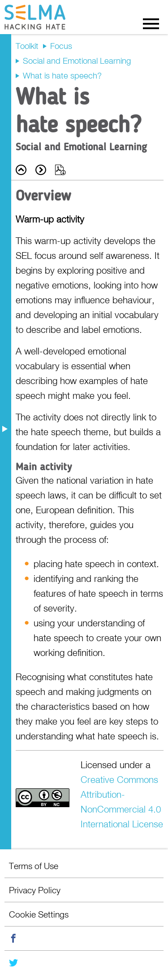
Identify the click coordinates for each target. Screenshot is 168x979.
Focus (61, 46)
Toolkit (27, 46)
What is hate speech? (62, 75)
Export (60, 170)
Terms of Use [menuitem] (33, 866)
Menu (151, 23)
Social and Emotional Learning (77, 61)
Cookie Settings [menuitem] (39, 914)
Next (40, 170)
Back (21, 170)
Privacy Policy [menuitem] (34, 890)
